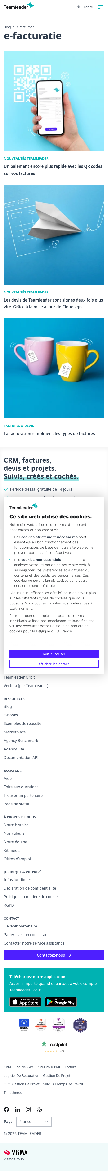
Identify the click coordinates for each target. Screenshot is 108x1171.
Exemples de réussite (22, 723)
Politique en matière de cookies (31, 896)
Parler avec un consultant (26, 934)
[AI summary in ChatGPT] (39, 1110)
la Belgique (41, 631)
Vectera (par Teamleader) (26, 685)
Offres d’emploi (17, 858)
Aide (8, 778)
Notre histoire (16, 824)
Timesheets (13, 1092)
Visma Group (14, 1159)
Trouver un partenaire (23, 795)
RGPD (9, 905)
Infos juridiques (18, 879)
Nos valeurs (14, 833)
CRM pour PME (49, 1067)
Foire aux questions (21, 787)
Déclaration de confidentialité (30, 888)
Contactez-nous (54, 955)
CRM (7, 1067)
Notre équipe (15, 841)
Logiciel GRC (24, 1067)
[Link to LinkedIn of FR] (17, 1109)
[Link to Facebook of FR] (6, 1109)
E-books (11, 715)
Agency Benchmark (21, 740)
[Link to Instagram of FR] (28, 1109)
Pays (8, 1121)
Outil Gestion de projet (22, 1084)
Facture (70, 1067)
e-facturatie (26, 27)
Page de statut (17, 804)
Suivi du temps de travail (63, 1084)
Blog (7, 27)
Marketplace (15, 732)
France (85, 7)
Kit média (12, 850)
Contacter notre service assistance (34, 943)
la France (64, 631)
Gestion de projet (56, 1075)
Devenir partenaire (20, 926)
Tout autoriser (54, 654)
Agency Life (14, 749)
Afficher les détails (54, 664)
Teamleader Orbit (19, 677)
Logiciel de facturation (21, 1075)
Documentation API (21, 757)
